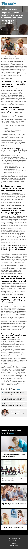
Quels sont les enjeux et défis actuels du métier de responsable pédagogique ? (13, 404)
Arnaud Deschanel (17, 414)
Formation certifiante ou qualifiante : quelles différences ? (13, 480)
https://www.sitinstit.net (14, 538)
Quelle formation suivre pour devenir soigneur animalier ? (13, 455)
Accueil (2, 26)
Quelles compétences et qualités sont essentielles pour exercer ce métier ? (13, 398)
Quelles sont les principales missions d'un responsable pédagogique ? (13, 393)
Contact (14, 543)
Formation (3, 28)
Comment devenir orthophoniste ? (13, 527)
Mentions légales (14, 545)
